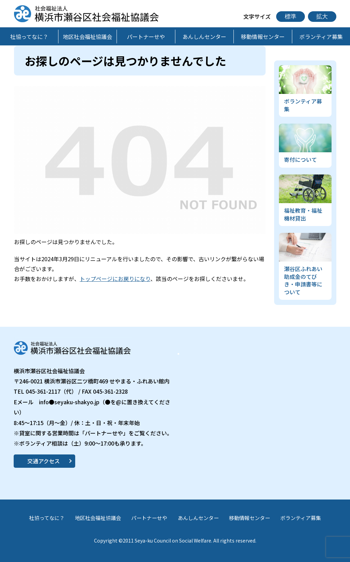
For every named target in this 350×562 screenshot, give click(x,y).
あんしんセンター (198, 517)
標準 (290, 16)
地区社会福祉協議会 (98, 517)
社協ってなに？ (47, 517)
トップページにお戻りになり (115, 279)
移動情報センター (249, 517)
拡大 (322, 16)
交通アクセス (43, 461)
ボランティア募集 (300, 517)
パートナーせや (149, 517)
